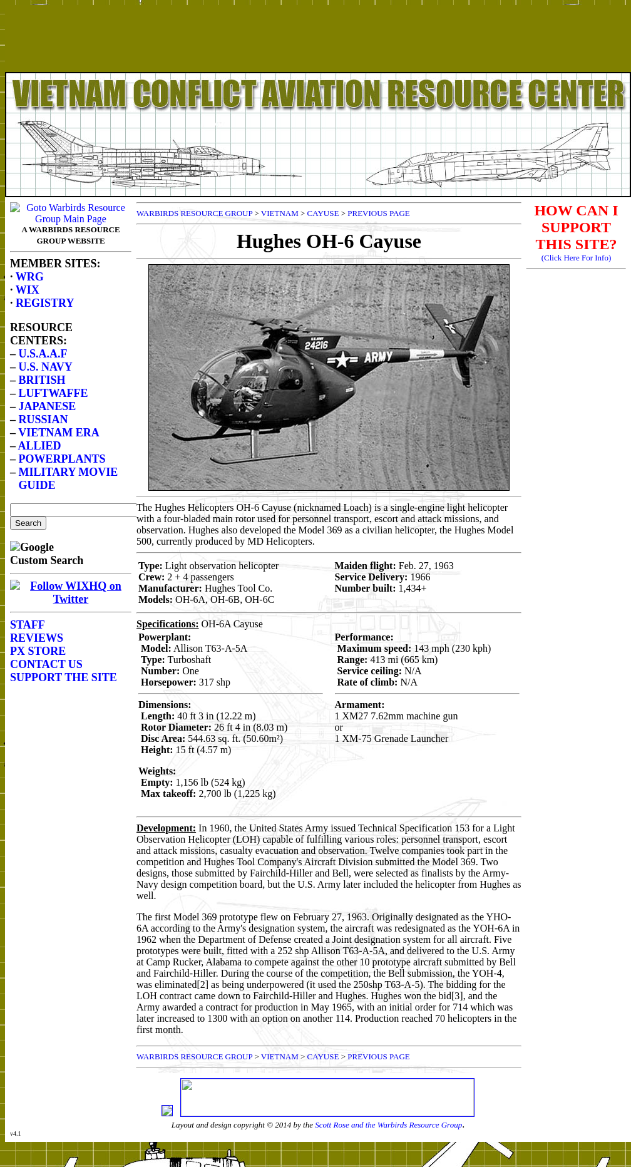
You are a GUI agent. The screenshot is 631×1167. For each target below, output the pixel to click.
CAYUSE (323, 213)
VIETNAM (280, 213)
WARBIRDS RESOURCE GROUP (194, 213)
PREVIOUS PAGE (378, 213)
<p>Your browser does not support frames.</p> (318, 52)
